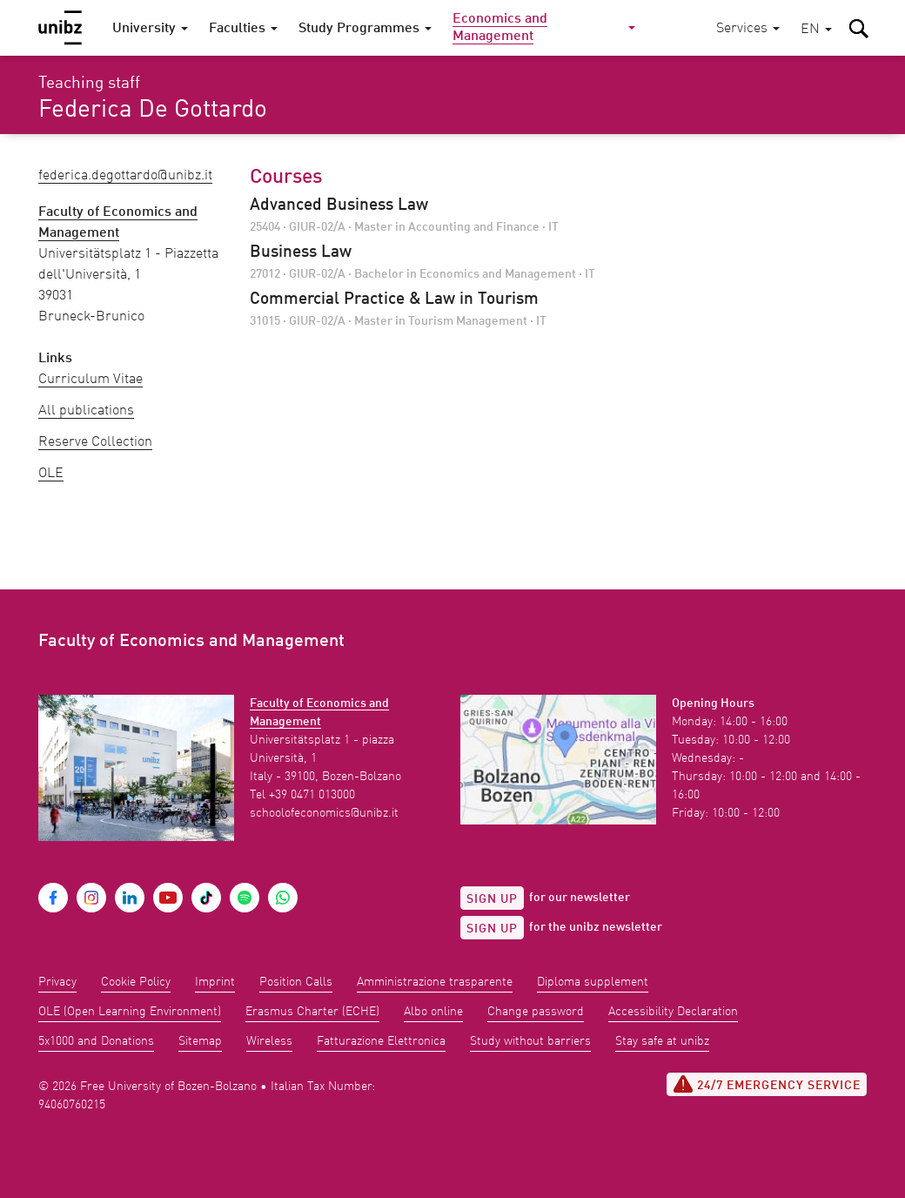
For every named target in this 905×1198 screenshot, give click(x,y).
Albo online (433, 1012)
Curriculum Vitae (90, 380)
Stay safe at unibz (662, 1041)
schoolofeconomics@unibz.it (324, 813)
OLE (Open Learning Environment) (129, 1012)
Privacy (57, 982)
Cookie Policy (136, 982)
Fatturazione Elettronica (381, 1041)
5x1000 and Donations (96, 1041)
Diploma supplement (592, 982)
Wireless (269, 1041)
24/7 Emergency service (767, 1083)
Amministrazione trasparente (435, 982)
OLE (51, 474)
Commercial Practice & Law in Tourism (394, 299)
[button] (816, 30)
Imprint (215, 982)
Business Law (301, 252)
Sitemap (200, 1041)
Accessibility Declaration (673, 1012)
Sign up (492, 899)
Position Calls (295, 982)
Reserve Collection (95, 442)
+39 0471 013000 (312, 795)
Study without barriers (530, 1041)
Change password (535, 1012)
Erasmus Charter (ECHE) (312, 1012)
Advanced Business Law (339, 205)
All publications (86, 411)
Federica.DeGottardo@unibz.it (125, 176)
